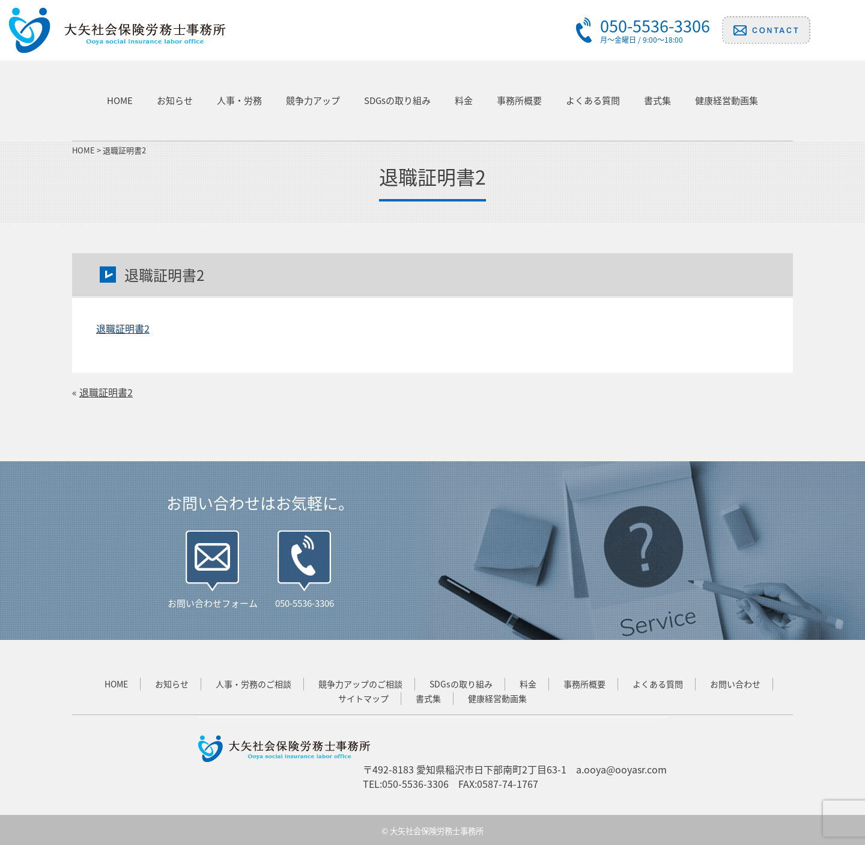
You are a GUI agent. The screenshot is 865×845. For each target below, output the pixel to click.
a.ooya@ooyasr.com (621, 769)
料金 (464, 100)
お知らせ (175, 100)
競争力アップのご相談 (360, 684)
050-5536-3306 (304, 603)
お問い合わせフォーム (213, 603)
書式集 (657, 100)
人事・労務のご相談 (253, 684)
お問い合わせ (735, 684)
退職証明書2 (123, 328)
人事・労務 (239, 100)
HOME (120, 100)
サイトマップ (363, 698)
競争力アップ (313, 100)
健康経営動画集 (726, 100)
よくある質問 (593, 100)
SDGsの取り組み (397, 100)
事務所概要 (519, 100)
